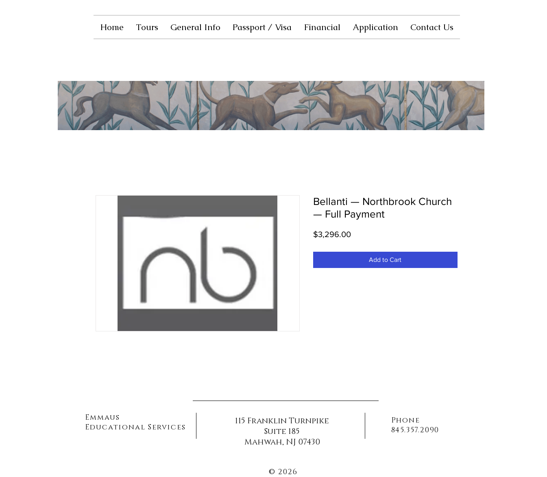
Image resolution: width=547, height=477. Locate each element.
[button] (147, 27)
